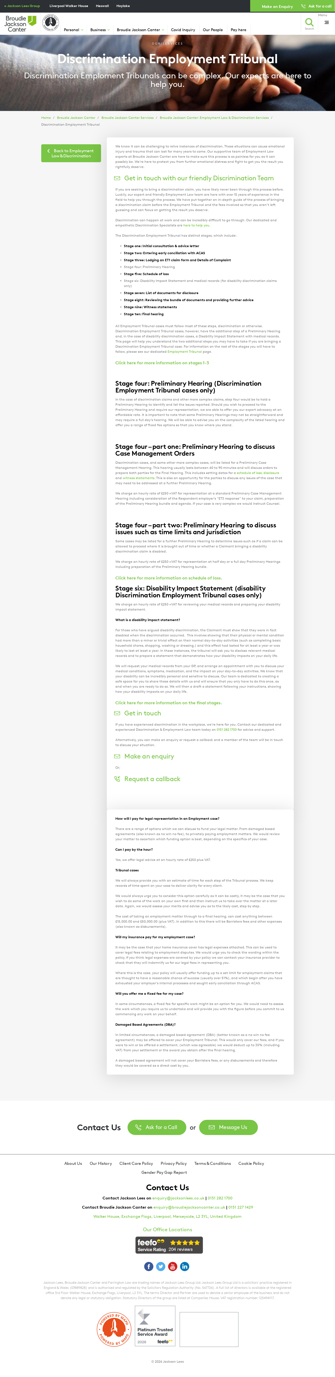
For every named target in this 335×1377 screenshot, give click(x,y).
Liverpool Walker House (69, 6)
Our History (101, 1163)
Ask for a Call (161, 1127)
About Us (73, 1163)
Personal (71, 29)
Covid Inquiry (183, 29)
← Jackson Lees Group (22, 6)
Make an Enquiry (277, 6)
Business (98, 29)
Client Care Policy (136, 1163)
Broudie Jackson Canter (138, 29)
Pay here (238, 29)
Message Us (233, 1127)
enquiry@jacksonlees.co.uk (178, 1198)
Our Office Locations (167, 1230)
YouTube (173, 1266)
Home (46, 118)
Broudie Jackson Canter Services (127, 118)
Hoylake (123, 6)
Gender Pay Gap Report (164, 1172)
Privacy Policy (174, 1163)
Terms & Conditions (212, 1163)
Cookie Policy (251, 1163)
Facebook (149, 1266)
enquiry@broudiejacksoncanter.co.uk (189, 1207)
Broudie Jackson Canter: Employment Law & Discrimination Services (214, 118)
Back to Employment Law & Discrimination (72, 153)
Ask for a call (320, 5)
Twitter (161, 1266)
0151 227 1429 (240, 1207)
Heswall (102, 6)
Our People (213, 29)
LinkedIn (184, 1266)
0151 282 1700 (220, 1198)
